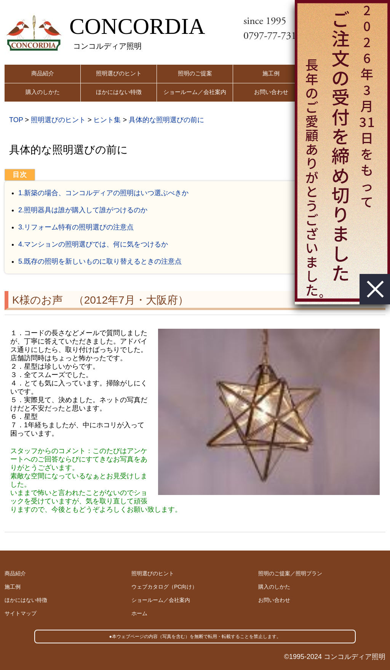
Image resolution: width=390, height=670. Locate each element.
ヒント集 (107, 120)
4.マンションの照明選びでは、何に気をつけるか (93, 244)
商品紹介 (42, 73)
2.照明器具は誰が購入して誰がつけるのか (82, 210)
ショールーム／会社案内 (194, 92)
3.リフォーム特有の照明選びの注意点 (76, 227)
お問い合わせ (271, 92)
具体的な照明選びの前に (166, 120)
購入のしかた (43, 92)
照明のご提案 (195, 73)
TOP (16, 120)
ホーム (139, 613)
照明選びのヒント (119, 73)
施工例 (271, 73)
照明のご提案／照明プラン (290, 573)
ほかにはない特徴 (119, 92)
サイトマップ (21, 613)
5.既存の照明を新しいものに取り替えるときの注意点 (100, 261)
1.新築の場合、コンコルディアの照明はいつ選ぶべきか (103, 193)
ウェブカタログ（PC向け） (164, 587)
